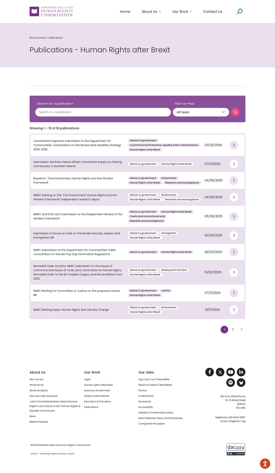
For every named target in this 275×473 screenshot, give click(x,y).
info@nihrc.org (236, 421)
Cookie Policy (146, 396)
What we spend (39, 390)
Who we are (36, 379)
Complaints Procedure (151, 423)
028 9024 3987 (236, 417)
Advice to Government (97, 390)
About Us (37, 372)
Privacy (142, 390)
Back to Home (38, 37)
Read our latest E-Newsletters (155, 384)
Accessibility (145, 407)
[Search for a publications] (103, 112)
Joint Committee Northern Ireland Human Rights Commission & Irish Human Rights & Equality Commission (55, 406)
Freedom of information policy (156, 412)
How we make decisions (44, 396)
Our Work (92, 372)
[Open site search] (239, 11)
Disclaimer (144, 401)
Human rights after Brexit (98, 384)
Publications (56, 37)
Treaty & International (96, 396)
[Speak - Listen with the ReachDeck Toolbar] (265, 463)
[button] (151, 11)
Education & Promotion (97, 401)
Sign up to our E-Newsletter (153, 379)
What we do (37, 384)
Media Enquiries (39, 421)
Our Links (146, 372)
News (33, 416)
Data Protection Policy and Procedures (160, 418)
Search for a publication (55, 103)
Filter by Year (185, 103)
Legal (87, 379)
